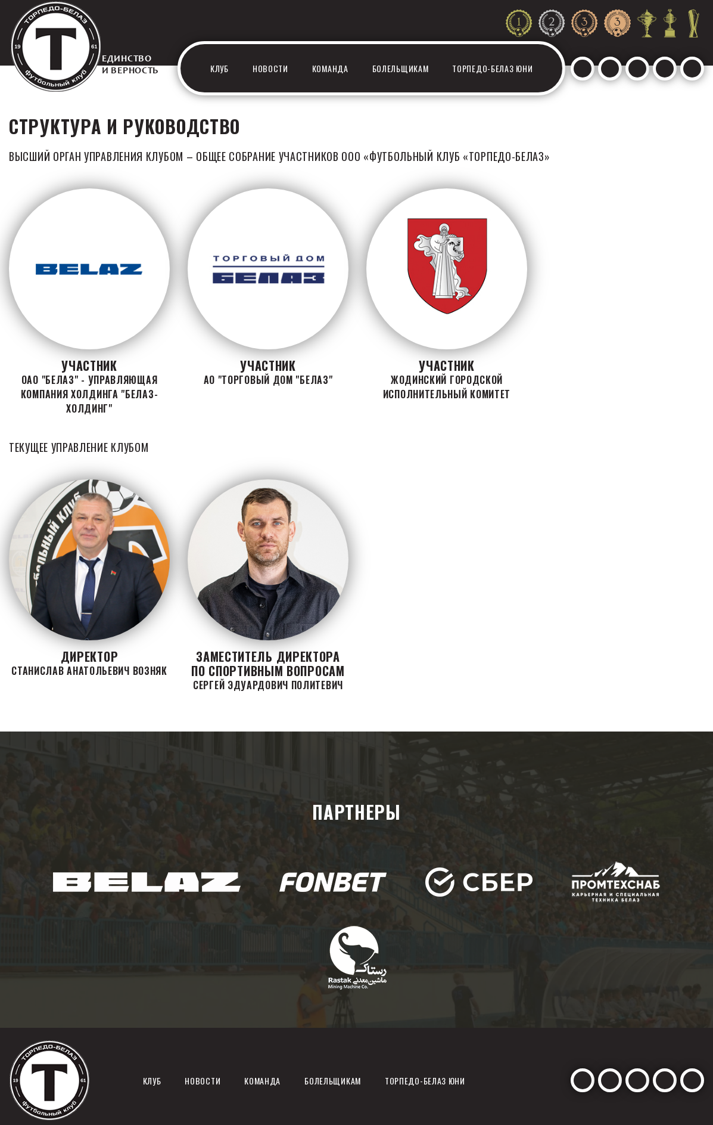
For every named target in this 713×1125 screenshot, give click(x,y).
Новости (270, 68)
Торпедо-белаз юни (492, 68)
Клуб (219, 68)
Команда (330, 68)
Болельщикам (400, 68)
